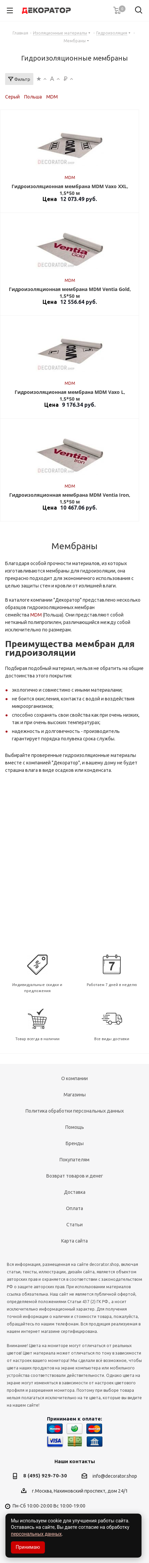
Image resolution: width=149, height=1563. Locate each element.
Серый (12, 96)
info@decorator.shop (115, 1476)
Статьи (74, 1224)
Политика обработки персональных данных (75, 1111)
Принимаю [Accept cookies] (28, 1547)
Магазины (75, 1094)
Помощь (74, 1127)
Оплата (74, 1208)
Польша (33, 96)
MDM (52, 96)
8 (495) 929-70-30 (45, 1475)
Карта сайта (74, 1241)
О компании (74, 1078)
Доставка (74, 1192)
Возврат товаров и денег (74, 1176)
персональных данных (36, 1534)
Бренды (75, 1143)
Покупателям (74, 1159)
